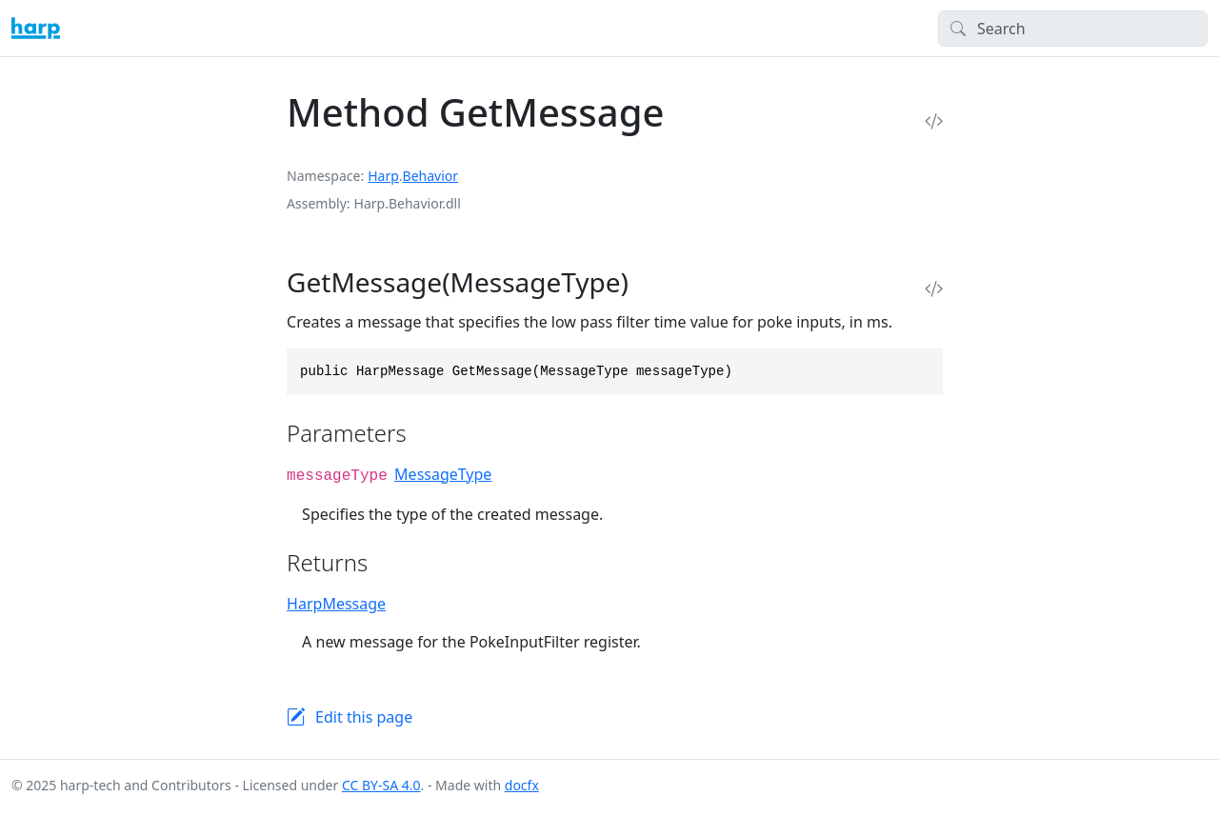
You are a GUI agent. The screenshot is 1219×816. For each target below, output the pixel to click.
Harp (383, 176)
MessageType (442, 474)
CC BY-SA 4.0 (381, 785)
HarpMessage (336, 603)
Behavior (430, 176)
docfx (522, 785)
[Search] (1073, 28)
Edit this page (363, 717)
